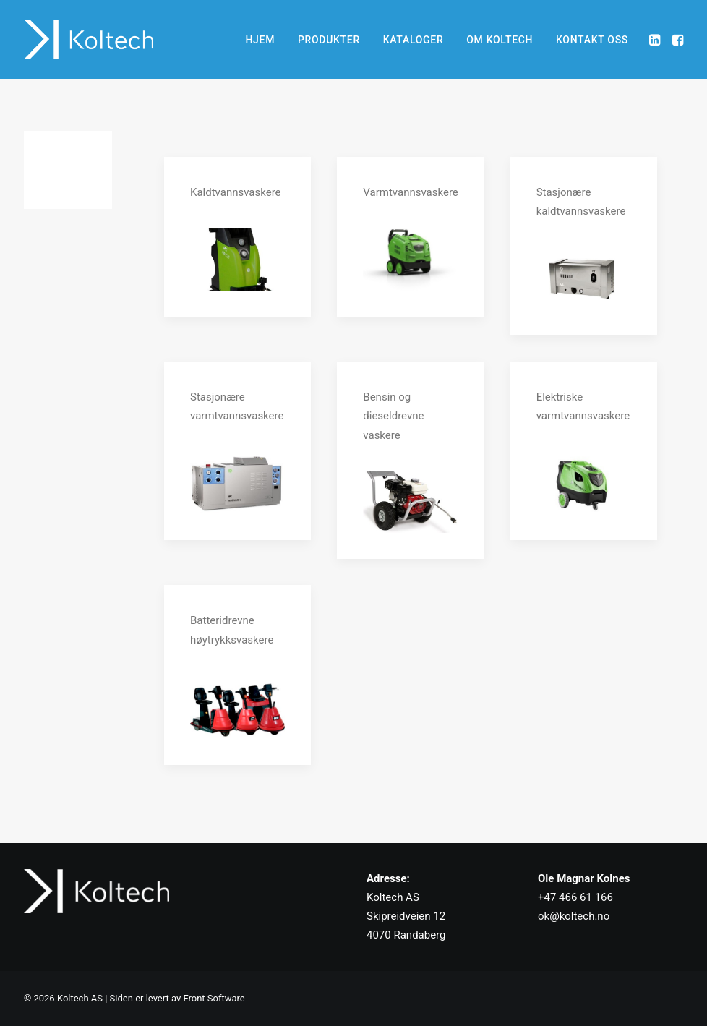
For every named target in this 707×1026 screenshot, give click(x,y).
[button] (656, 39)
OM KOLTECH (499, 40)
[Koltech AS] (88, 39)
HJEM (260, 40)
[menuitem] (260, 39)
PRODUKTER (329, 40)
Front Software (213, 998)
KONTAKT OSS (592, 40)
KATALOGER (413, 40)
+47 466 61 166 (575, 897)
